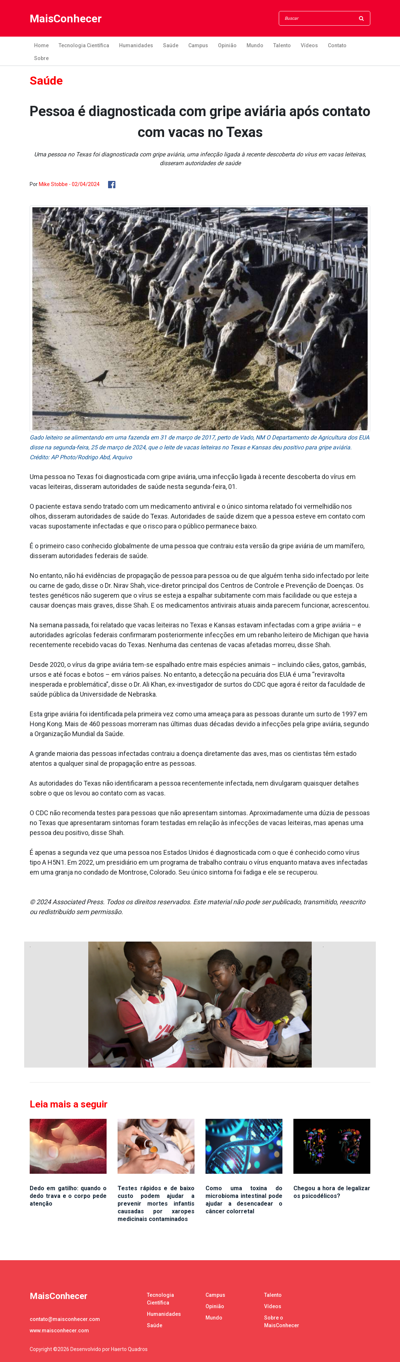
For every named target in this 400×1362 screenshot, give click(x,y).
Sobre (41, 58)
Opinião (227, 45)
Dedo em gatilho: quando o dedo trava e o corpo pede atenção (68, 1196)
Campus (198, 45)
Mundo (255, 45)
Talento (282, 45)
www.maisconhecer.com (59, 1330)
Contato (337, 45)
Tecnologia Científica (84, 45)
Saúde (170, 45)
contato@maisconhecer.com (65, 1319)
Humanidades (136, 45)
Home (41, 45)
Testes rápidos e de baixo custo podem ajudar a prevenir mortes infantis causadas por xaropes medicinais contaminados (156, 1203)
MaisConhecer (66, 18)
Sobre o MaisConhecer (281, 1321)
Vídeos (309, 45)
